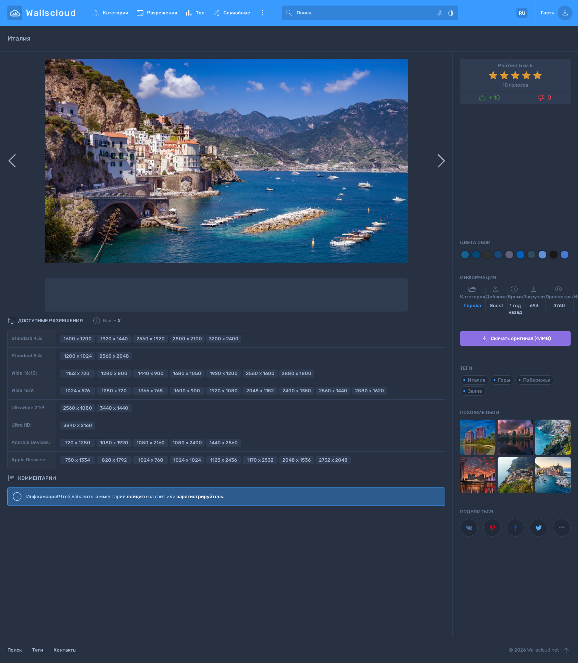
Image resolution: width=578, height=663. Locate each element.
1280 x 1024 (78, 356)
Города (472, 305)
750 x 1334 (77, 460)
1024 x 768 (150, 460)
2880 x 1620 (369, 390)
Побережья (536, 380)
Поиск (14, 650)
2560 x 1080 (77, 408)
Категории (109, 13)
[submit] (289, 13)
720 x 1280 (77, 442)
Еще (262, 13)
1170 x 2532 (260, 460)
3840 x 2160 (77, 425)
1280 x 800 (114, 373)
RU (522, 13)
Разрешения (156, 13)
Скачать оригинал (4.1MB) (515, 338)
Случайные (231, 13)
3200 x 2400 (223, 338)
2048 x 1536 (296, 460)
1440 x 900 (151, 373)
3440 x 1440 (114, 408)
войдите (137, 496)
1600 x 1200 (77, 338)
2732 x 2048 (333, 460)
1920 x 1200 (224, 373)
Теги (37, 650)
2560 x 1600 (260, 373)
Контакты (65, 650)
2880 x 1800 (296, 373)
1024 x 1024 (187, 460)
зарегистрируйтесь (200, 496)
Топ (194, 13)
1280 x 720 (114, 390)
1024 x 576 (77, 390)
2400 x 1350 (296, 390)
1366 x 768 (150, 390)
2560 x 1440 (333, 390)
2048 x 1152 (260, 390)
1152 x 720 (78, 373)
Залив (475, 391)
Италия (476, 380)
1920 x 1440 (114, 338)
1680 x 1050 (187, 373)
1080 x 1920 (114, 442)
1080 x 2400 (187, 442)
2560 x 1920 (150, 338)
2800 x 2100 (187, 338)
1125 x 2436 (223, 460)
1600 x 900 (187, 390)
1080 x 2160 (150, 442)
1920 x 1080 (223, 390)
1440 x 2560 (223, 442)
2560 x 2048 (114, 356)
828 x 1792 (114, 460)
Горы (504, 380)
